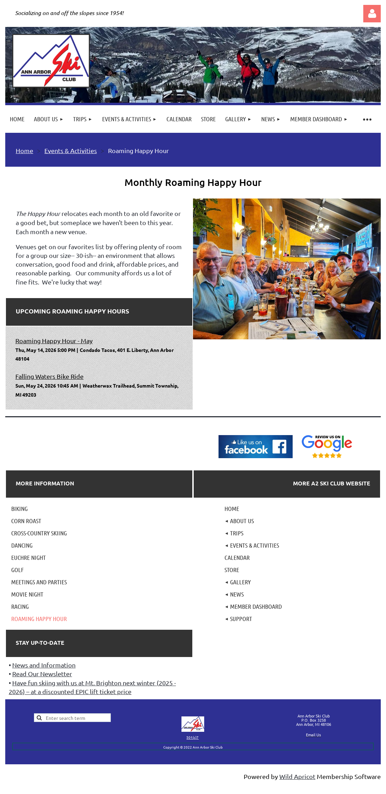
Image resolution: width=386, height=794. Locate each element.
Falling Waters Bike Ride (49, 376)
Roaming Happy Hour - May (54, 340)
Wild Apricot (297, 776)
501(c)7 (192, 737)
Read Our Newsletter (42, 673)
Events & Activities (70, 150)
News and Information (44, 665)
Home (24, 150)
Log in (372, 13)
